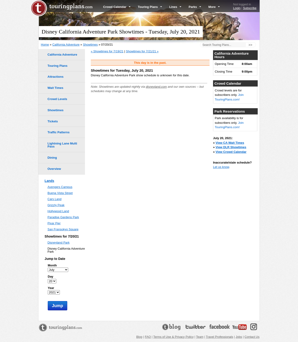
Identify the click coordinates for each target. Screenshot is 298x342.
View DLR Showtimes (231, 147)
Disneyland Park (58, 242)
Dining (52, 157)
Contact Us (251, 337)
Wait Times (55, 88)
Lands (49, 181)
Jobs (239, 337)
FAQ (148, 337)
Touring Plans (150, 7)
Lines (175, 7)
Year (51, 288)
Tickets (52, 121)
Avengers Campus (59, 187)
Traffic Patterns (58, 132)
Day (50, 276)
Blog (139, 337)
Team (199, 337)
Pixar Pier (54, 223)
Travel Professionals (219, 337)
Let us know (221, 167)
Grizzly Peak (55, 205)
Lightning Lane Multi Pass (62, 145)
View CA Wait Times (230, 142)
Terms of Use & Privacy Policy (173, 337)
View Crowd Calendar (231, 152)
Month (52, 265)
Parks (195, 7)
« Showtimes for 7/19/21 (107, 51)
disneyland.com (156, 86)
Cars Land (54, 199)
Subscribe (250, 8)
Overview (54, 169)
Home (45, 44)
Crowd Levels (57, 99)
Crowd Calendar (117, 7)
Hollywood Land (58, 211)
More (214, 7)
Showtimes (90, 44)
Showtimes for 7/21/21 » (142, 51)
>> (250, 45)
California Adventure (66, 44)
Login (236, 8)
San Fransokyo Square (62, 229)
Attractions (55, 76)
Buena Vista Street (60, 193)
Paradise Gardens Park (63, 217)
